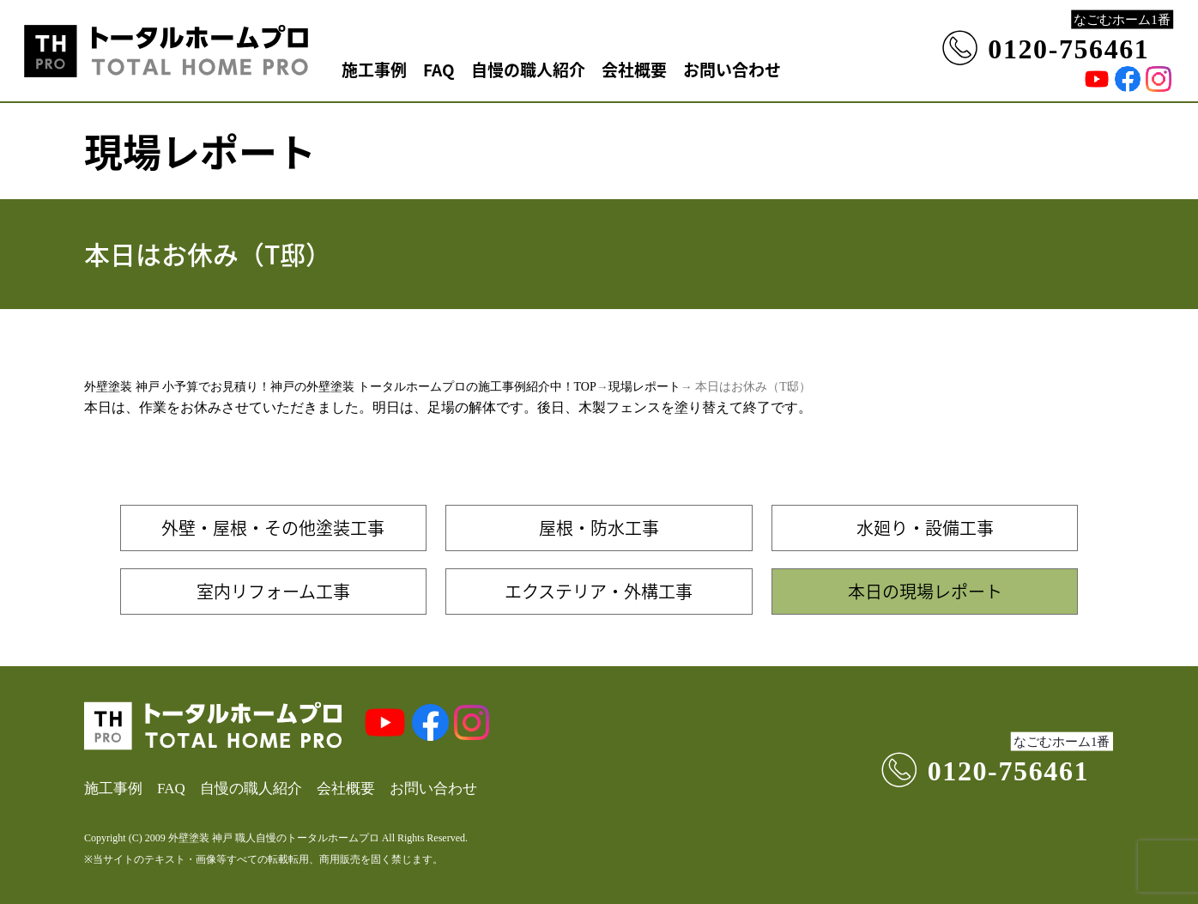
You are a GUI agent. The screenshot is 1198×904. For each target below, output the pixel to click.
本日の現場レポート (925, 591)
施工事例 (374, 69)
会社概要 (634, 69)
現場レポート (644, 386)
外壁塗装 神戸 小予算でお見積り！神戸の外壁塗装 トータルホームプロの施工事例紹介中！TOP (340, 386)
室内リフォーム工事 (273, 591)
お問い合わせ (732, 69)
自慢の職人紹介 (528, 69)
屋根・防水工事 (599, 527)
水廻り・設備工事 (925, 527)
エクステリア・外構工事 (599, 591)
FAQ (439, 69)
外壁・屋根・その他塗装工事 (272, 527)
